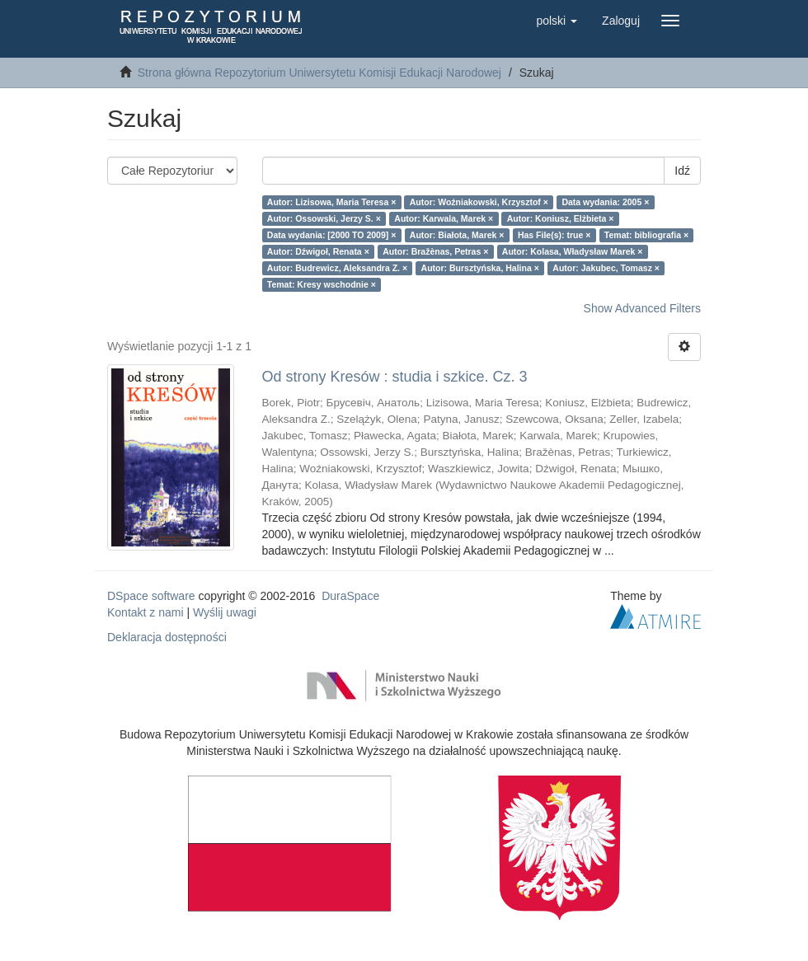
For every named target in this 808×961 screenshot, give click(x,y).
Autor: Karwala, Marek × (443, 218)
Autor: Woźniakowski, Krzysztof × (479, 202)
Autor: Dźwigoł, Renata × (318, 251)
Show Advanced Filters (642, 308)
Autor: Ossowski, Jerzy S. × (324, 218)
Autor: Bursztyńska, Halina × (480, 268)
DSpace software (151, 595)
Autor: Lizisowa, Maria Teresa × (331, 202)
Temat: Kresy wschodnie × (321, 284)
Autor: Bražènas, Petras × (435, 251)
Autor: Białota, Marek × (457, 235)
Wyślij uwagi (224, 612)
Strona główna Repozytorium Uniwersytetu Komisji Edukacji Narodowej (319, 72)
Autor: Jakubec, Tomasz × (606, 268)
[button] (557, 20)
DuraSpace (350, 595)
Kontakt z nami (145, 612)
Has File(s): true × (554, 235)
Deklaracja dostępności (167, 637)
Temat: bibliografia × (646, 235)
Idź (682, 170)
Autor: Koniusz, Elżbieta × (560, 218)
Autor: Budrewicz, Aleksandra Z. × (337, 268)
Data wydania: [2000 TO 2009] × (332, 235)
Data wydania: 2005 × (605, 202)
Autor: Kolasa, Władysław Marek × (572, 251)
